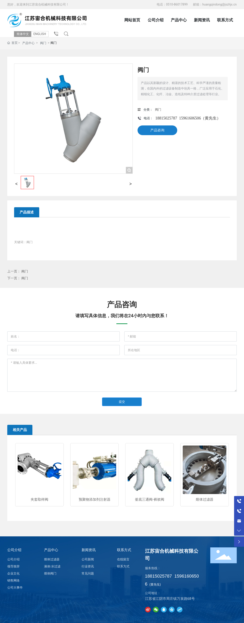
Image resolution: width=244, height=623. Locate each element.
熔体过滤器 (204, 499)
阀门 (43, 43)
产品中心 (28, 43)
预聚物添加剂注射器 (94, 499)
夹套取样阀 (39, 499)
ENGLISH (40, 34)
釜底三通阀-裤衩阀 (149, 499)
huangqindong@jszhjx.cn (219, 4)
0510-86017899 (177, 4)
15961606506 (190, 118)
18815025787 (166, 118)
